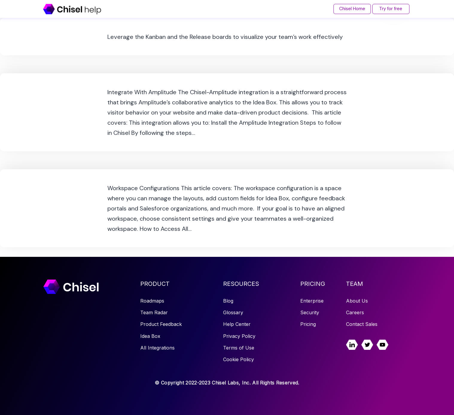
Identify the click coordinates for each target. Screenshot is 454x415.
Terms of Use (238, 348)
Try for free (391, 9)
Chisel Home (352, 9)
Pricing (308, 324)
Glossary (233, 312)
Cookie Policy (238, 359)
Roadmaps (152, 301)
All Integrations (157, 348)
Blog (228, 301)
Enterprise (312, 301)
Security (309, 312)
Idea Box (150, 336)
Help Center (237, 324)
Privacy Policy (239, 336)
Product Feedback (161, 324)
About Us (357, 301)
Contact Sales (361, 324)
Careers (355, 312)
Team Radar (154, 312)
